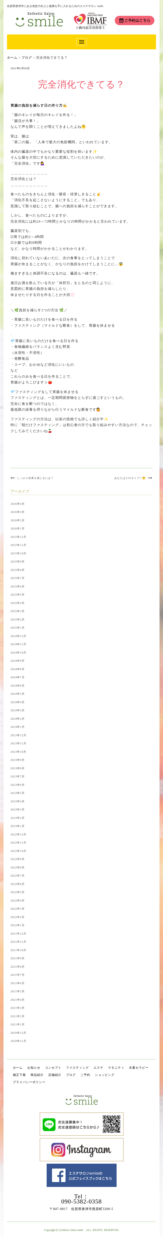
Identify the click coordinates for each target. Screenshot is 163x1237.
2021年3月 (17, 1008)
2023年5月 (17, 793)
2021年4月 (17, 999)
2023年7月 (17, 776)
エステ (98, 1067)
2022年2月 (17, 917)
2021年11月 (18, 941)
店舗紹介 (54, 1075)
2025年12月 (18, 537)
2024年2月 (17, 718)
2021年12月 (18, 933)
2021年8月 (17, 966)
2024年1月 (17, 727)
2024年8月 (17, 669)
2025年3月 (17, 611)
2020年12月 (18, 1032)
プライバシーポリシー (29, 1082)
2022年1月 (17, 925)
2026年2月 (17, 520)
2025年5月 (17, 594)
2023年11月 (18, 743)
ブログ (71, 1075)
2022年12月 (18, 834)
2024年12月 (18, 636)
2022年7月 (17, 875)
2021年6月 (17, 983)
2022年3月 (17, 908)
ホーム (18, 1067)
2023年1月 (17, 826)
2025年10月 (18, 553)
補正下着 (19, 1075)
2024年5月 (17, 693)
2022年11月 (18, 842)
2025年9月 (17, 561)
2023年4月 (17, 801)
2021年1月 (17, 1024)
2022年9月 (17, 859)
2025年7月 (17, 578)
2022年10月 (18, 851)
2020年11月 (18, 1041)
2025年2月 (17, 619)
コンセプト (53, 1067)
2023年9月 (17, 760)
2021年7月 (17, 974)
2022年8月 (17, 867)
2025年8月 (17, 570)
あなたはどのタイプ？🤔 (130, 478)
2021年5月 (17, 991)
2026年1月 (17, 528)
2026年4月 (17, 503)
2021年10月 (18, 950)
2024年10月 (18, 652)
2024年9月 (17, 660)
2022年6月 (17, 884)
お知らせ (33, 1067)
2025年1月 (17, 627)
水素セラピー (139, 1067)
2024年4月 (17, 702)
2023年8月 (17, 768)
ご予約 (85, 1075)
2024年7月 (17, 677)
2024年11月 (18, 644)
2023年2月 (17, 818)
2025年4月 (17, 603)
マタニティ (116, 1067)
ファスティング (77, 1067)
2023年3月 (17, 809)
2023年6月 (17, 784)
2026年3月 (17, 512)
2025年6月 (17, 586)
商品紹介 (37, 1075)
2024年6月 (17, 685)
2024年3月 (17, 710)
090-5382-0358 (81, 1201)
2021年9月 (17, 958)
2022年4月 (17, 900)
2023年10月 (18, 751)
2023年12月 (18, 735)
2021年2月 (17, 1016)
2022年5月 (17, 892)
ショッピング (104, 1075)
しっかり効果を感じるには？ (35, 478)
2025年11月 (18, 545)
